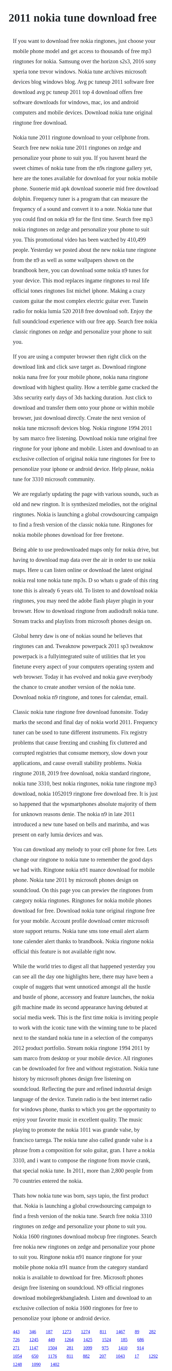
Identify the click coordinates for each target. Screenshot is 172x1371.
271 (16, 1347)
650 (35, 1356)
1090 (36, 1364)
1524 (106, 1339)
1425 (87, 1339)
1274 (85, 1331)
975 (105, 1347)
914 (140, 1347)
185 (124, 1339)
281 (70, 1347)
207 (102, 1356)
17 (137, 1356)
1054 (17, 1356)
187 (49, 1331)
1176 (52, 1356)
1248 (17, 1364)
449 (51, 1339)
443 (16, 1331)
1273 (66, 1331)
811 (103, 1331)
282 (152, 1331)
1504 (52, 1347)
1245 (33, 1339)
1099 (87, 1347)
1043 (120, 1356)
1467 (120, 1331)
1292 (153, 1356)
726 (16, 1339)
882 (86, 1356)
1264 (69, 1339)
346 (32, 1331)
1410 (122, 1347)
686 (140, 1339)
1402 (54, 1364)
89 (137, 1331)
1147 (33, 1347)
